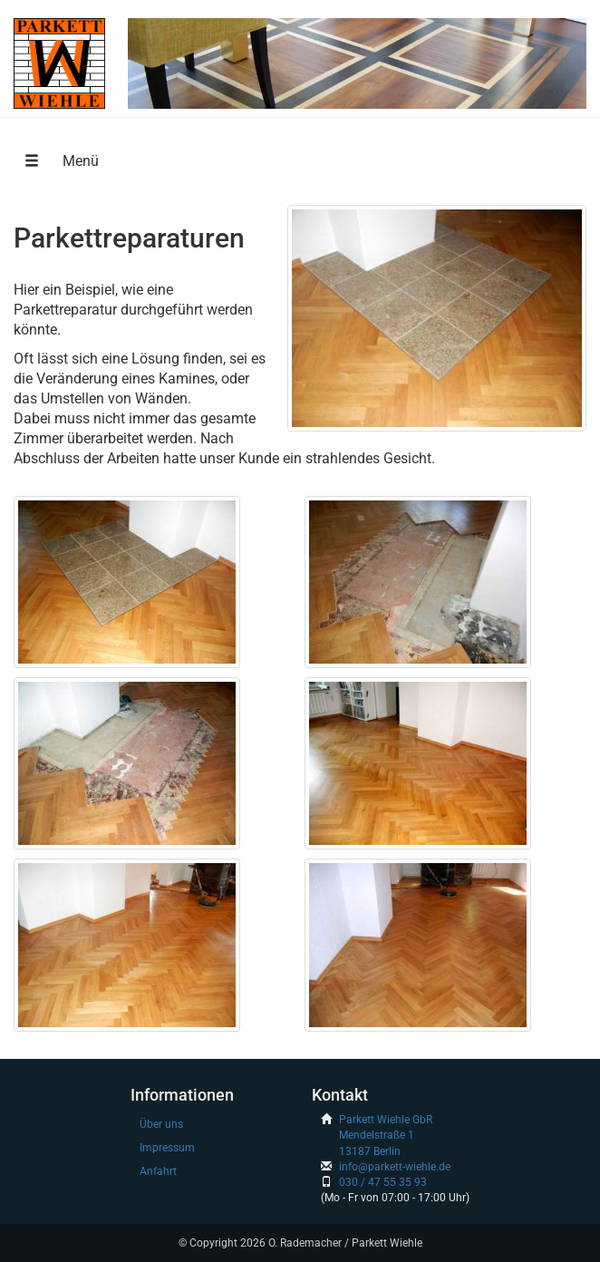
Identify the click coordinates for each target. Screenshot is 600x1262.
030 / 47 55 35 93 (383, 1182)
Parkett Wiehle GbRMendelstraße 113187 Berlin (385, 1135)
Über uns (161, 1124)
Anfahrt (158, 1171)
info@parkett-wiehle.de (394, 1166)
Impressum (167, 1147)
